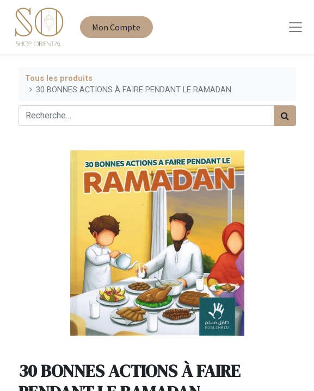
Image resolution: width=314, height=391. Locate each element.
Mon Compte (116, 27)
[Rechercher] (285, 115)
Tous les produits (59, 78)
